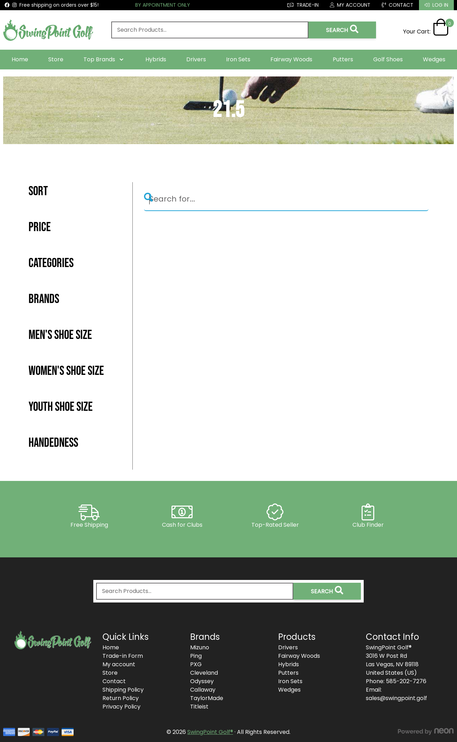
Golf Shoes (388, 59)
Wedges (434, 59)
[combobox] (209, 29)
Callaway (202, 690)
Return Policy (120, 698)
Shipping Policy (123, 690)
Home (20, 59)
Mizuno (199, 647)
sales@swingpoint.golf (396, 698)
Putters (343, 59)
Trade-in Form (122, 656)
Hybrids (155, 59)
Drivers (196, 59)
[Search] (286, 199)
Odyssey (202, 681)
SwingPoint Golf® (210, 732)
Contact (114, 681)
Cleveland (204, 673)
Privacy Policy (121, 707)
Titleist (199, 707)
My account (118, 664)
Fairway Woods (291, 59)
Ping (196, 656)
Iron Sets (238, 59)
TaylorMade (206, 698)
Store (55, 59)
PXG (196, 664)
